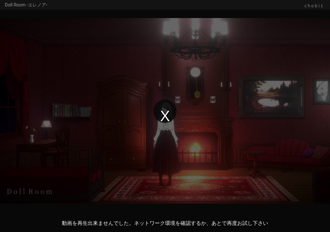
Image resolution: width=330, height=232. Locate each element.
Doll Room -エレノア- (26, 4)
